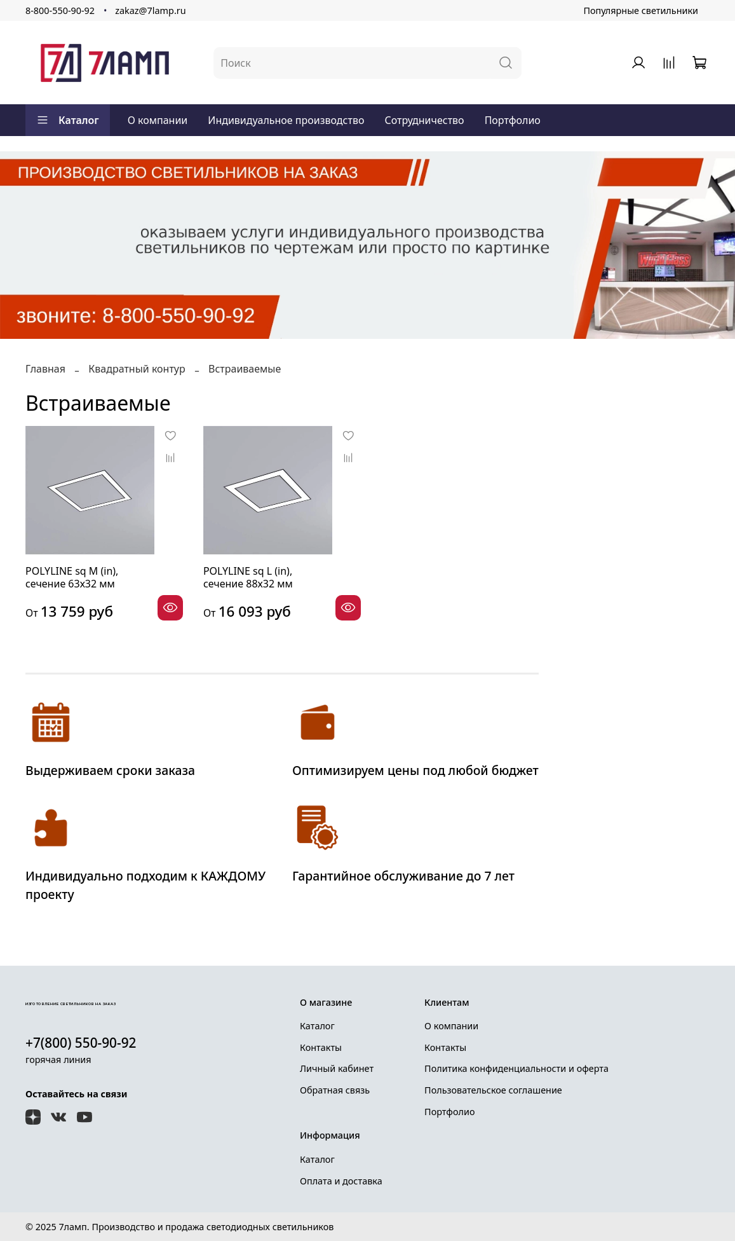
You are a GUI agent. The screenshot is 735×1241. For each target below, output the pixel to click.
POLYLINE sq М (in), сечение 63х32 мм (71, 577)
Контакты (321, 1047)
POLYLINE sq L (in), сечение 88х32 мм (248, 577)
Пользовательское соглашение (493, 1090)
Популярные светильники (640, 10)
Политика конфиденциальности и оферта (516, 1068)
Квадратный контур (136, 369)
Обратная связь (335, 1090)
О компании (158, 120)
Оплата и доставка (341, 1181)
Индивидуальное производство (286, 120)
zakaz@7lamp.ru (150, 10)
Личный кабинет (337, 1068)
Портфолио (513, 120)
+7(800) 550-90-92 (81, 1043)
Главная (45, 369)
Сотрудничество (424, 120)
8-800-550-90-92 (60, 10)
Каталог (67, 120)
